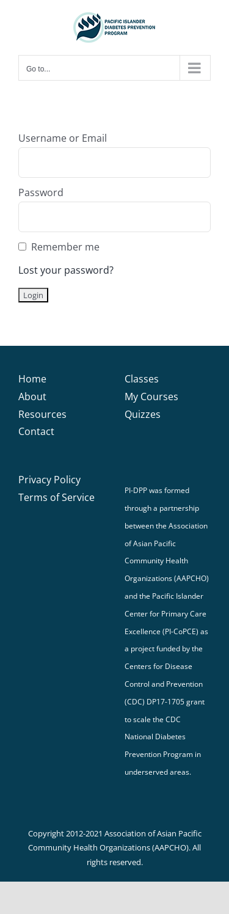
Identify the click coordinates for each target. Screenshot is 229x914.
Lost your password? (66, 270)
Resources (42, 414)
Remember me (65, 247)
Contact (36, 431)
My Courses (151, 396)
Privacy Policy (49, 479)
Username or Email (62, 138)
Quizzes (143, 414)
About (32, 396)
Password (41, 192)
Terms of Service (56, 497)
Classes (142, 379)
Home (32, 379)
